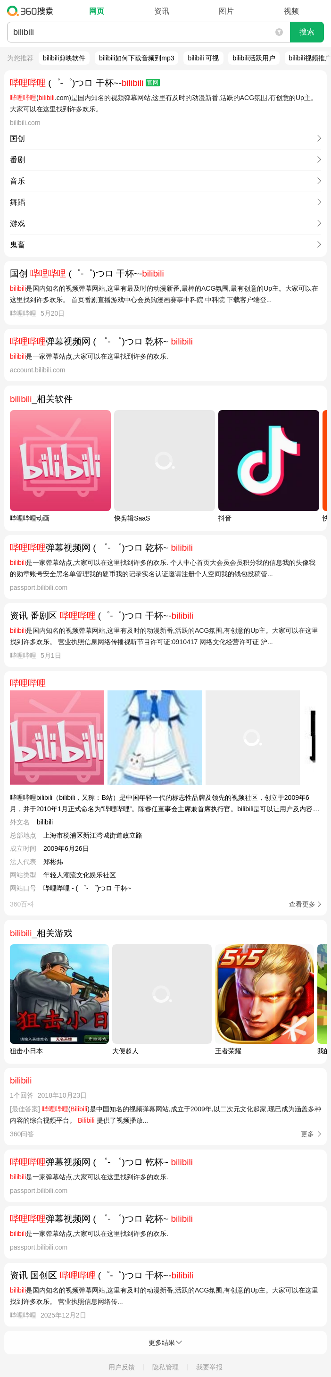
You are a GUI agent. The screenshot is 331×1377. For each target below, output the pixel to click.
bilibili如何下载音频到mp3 (136, 58)
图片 (226, 11)
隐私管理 (165, 1367)
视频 (291, 11)
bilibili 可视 (203, 58)
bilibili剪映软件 (64, 58)
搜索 (306, 32)
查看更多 (302, 904)
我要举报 (209, 1367)
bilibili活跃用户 (253, 58)
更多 (307, 1134)
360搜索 (32, 10)
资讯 (161, 11)
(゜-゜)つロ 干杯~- (85, 83)
